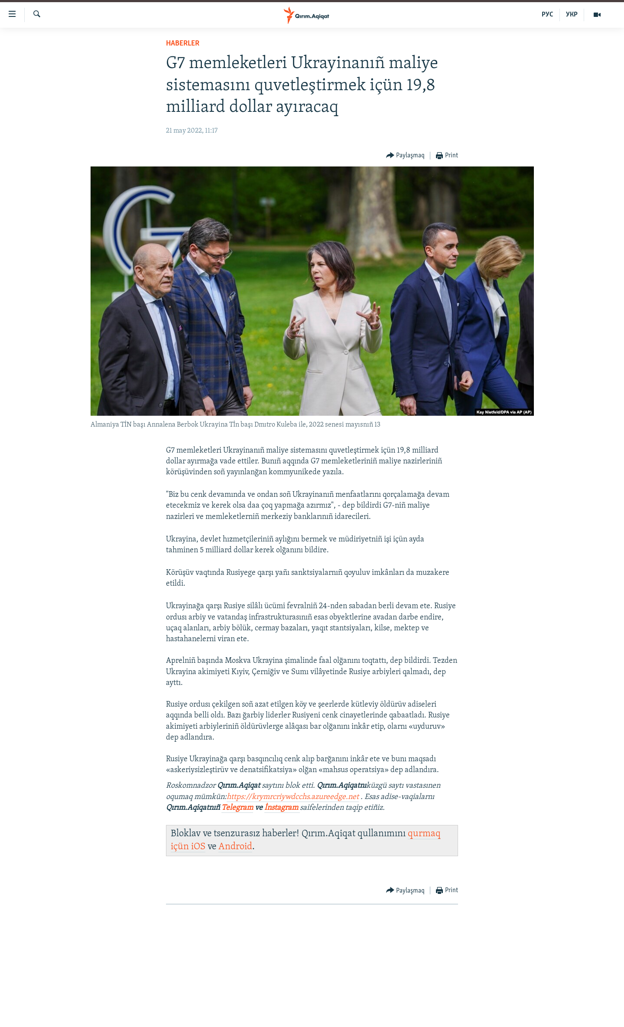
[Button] (405, 156)
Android (235, 846)
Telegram (237, 808)
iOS (198, 846)
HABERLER (182, 43)
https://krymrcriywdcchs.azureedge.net (293, 797)
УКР (572, 14)
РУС (547, 14)
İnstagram (282, 808)
